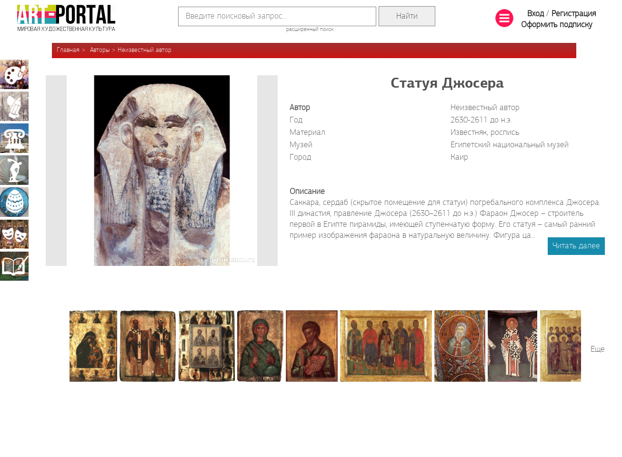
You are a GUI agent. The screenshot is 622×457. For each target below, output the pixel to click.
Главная (68, 50)
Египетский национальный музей (510, 145)
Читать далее (576, 246)
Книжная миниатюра (14, 266)
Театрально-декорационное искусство (14, 234)
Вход (535, 14)
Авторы (100, 50)
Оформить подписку (556, 25)
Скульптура (14, 170)
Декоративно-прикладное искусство (14, 202)
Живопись (14, 74)
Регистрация (574, 14)
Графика (14, 106)
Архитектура (14, 138)
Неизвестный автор (144, 50)
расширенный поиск (309, 29)
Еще (598, 349)
